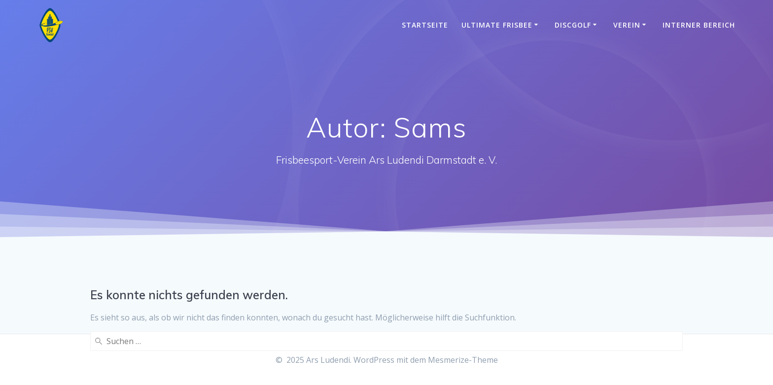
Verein (626, 25)
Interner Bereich (699, 25)
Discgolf (573, 25)
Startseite (425, 25)
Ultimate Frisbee (496, 25)
